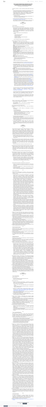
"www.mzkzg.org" (25, 89)
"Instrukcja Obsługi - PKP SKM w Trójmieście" (18, 290)
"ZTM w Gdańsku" (31, 81)
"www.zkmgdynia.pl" (30, 89)
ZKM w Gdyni (36, 1)
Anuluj (20, 403)
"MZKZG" (30, 78)
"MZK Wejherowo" (31, 74)
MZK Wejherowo (41, 1)
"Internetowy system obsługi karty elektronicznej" (19, 19)
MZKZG (28, 1)
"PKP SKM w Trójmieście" (30, 85)
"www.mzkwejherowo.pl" (20, 89)
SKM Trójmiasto (32, 1)
